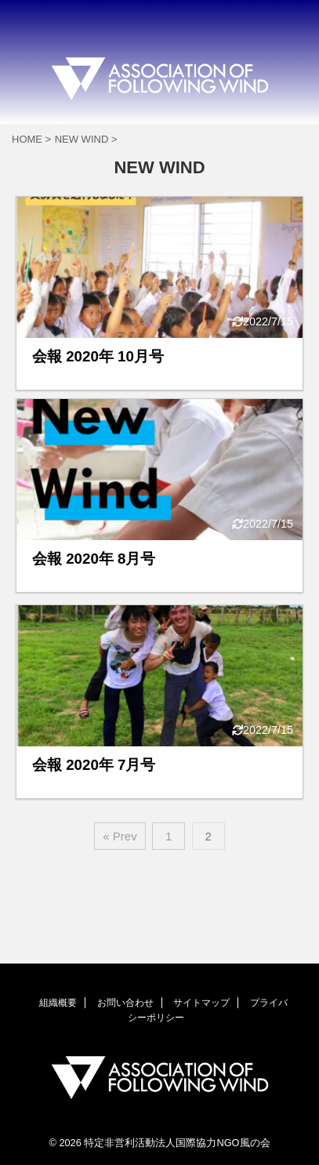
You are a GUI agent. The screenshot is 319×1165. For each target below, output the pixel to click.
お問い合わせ (125, 1002)
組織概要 (58, 1002)
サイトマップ (201, 1002)
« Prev (119, 836)
